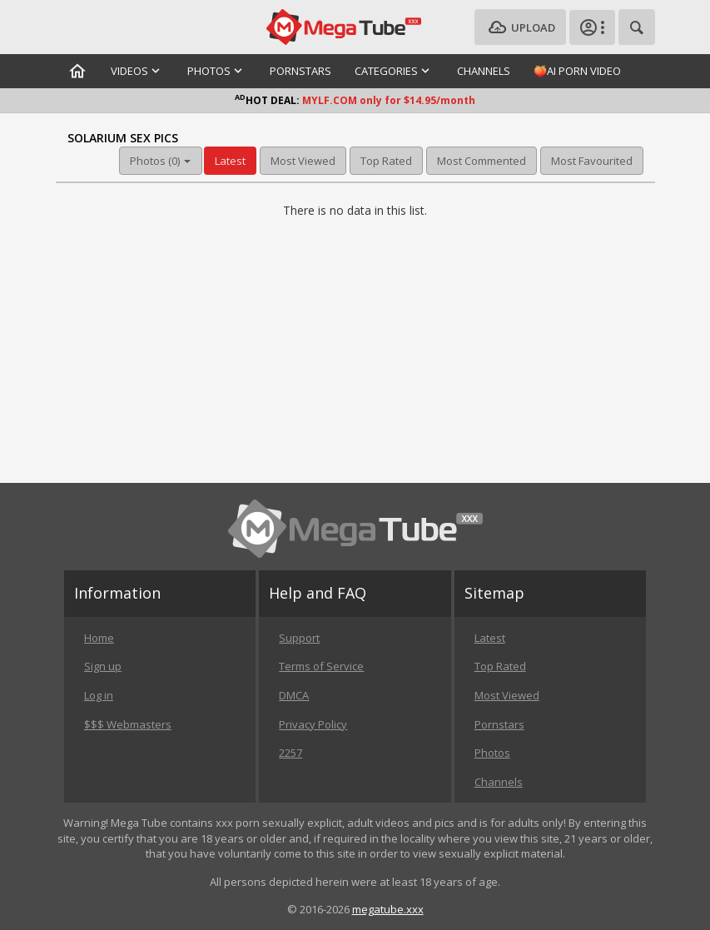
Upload (520, 28)
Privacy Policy (313, 724)
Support (299, 637)
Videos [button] (137, 70)
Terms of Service (321, 666)
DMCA (294, 695)
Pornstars (300, 70)
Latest (230, 160)
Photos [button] (216, 70)
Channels (483, 70)
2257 (290, 752)
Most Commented (481, 160)
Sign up (103, 666)
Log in (98, 695)
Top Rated (386, 160)
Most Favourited (592, 160)
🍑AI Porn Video (577, 70)
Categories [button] (394, 70)
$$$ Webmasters (127, 724)
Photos (492, 752)
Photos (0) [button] (160, 160)
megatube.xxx (388, 909)
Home (99, 637)
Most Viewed (303, 160)
